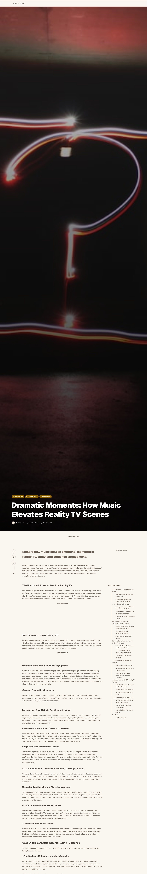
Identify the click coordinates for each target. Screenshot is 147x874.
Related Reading (121, 754)
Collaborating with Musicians (125, 726)
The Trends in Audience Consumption (123, 743)
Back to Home (19, 3)
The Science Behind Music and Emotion (122, 698)
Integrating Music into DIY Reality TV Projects (123, 717)
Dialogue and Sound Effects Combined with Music (125, 644)
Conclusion (115, 751)
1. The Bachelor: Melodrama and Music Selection (124, 683)
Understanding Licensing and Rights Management (125, 664)
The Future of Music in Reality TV (123, 734)
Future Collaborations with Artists (124, 747)
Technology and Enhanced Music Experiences (124, 738)
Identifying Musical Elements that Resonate (125, 706)
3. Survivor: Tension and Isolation (123, 693)
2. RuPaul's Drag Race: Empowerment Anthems (123, 688)
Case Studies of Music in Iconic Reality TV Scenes (122, 678)
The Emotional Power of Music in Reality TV (123, 627)
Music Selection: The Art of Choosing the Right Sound (121, 659)
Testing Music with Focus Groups (124, 730)
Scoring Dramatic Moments (120, 640)
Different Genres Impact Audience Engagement (123, 637)
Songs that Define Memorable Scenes (125, 654)
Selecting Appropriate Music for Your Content (125, 722)
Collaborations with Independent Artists (122, 669)
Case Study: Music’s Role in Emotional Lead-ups (125, 649)
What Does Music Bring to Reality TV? (124, 632)
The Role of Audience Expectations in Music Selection (123, 711)
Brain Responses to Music (124, 702)
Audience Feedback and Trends (123, 674)
